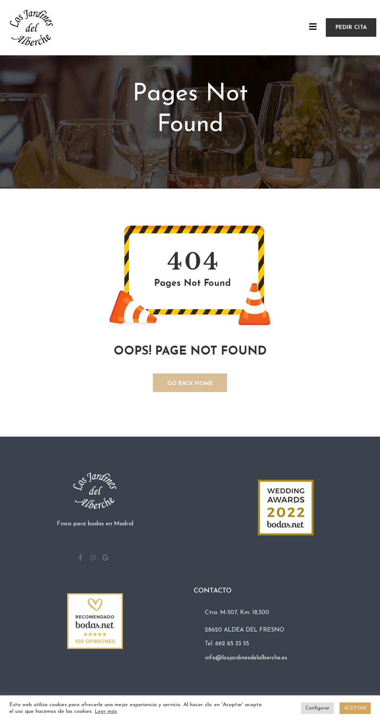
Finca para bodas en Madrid (95, 524)
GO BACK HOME (190, 383)
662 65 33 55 (232, 644)
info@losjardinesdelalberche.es (246, 658)
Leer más (106, 711)
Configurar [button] (317, 708)
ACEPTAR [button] (355, 708)
